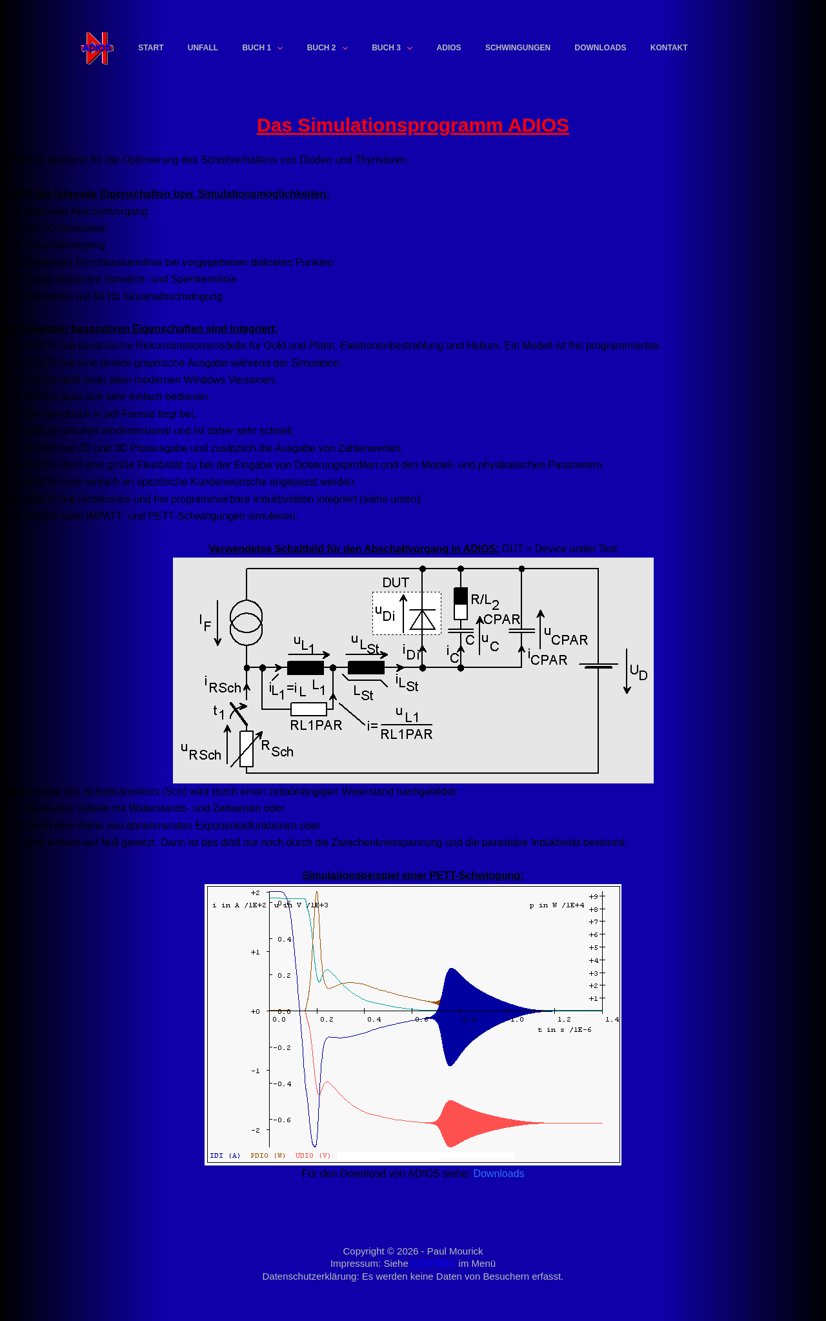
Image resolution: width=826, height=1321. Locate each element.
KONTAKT (433, 1263)
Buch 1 (265, 48)
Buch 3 (395, 48)
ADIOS (449, 47)
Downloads (601, 47)
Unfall (203, 47)
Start (150, 47)
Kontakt (669, 47)
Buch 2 (330, 48)
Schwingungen (517, 47)
